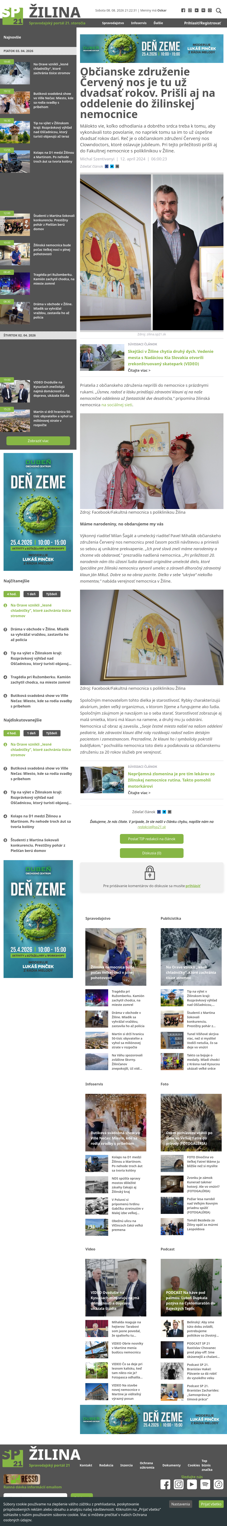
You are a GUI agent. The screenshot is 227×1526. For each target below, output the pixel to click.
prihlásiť (193, 885)
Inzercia (126, 1465)
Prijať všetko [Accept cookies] (211, 1504)
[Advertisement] (38, 189)
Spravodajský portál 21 (49, 1465)
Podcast (168, 1249)
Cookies (194, 1465)
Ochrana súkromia (147, 1465)
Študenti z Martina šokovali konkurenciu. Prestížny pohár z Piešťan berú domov (38, 845)
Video (90, 1249)
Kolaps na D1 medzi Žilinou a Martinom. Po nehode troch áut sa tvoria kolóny (41, 821)
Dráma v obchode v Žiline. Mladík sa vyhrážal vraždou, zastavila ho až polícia (40, 634)
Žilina (54, 12)
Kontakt (86, 1465)
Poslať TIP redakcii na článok (151, 838)
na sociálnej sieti (117, 404)
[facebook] (106, 166)
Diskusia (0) (151, 853)
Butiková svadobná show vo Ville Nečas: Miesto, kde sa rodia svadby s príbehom (41, 701)
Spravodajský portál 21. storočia (57, 23)
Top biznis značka (207, 1465)
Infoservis (139, 23)
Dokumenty (171, 1465)
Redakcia (106, 1465)
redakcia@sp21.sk (152, 826)
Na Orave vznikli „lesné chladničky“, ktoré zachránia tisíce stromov (41, 610)
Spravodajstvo (113, 23)
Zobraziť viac (38, 440)
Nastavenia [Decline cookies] (180, 1504)
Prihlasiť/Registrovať (202, 23)
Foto (165, 1084)
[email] (117, 166)
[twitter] (112, 166)
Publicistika (171, 918)
